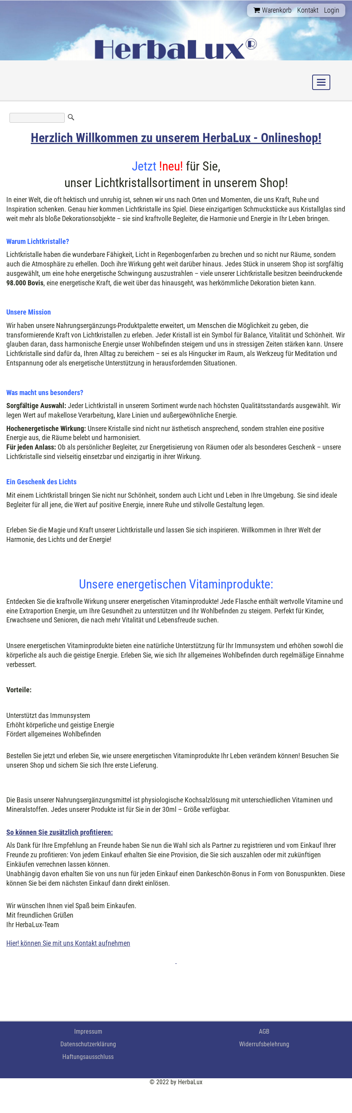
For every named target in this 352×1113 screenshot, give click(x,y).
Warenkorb (272, 10)
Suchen (71, 117)
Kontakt (307, 10)
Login (331, 10)
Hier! (12, 943)
